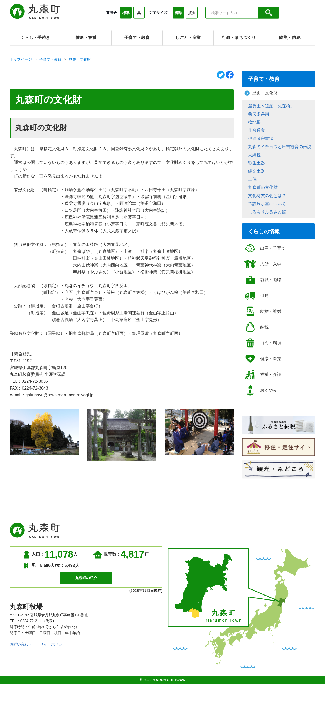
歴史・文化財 (80, 59)
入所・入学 (262, 264)
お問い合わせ (21, 644)
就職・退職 (262, 280)
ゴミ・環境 (262, 343)
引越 (256, 295)
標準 (126, 13)
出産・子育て (264, 248)
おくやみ (260, 390)
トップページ (21, 59)
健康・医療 (262, 359)
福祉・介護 (262, 374)
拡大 (191, 13)
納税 (256, 327)
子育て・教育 (50, 59)
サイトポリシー (56, 644)
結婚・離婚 (262, 311)
